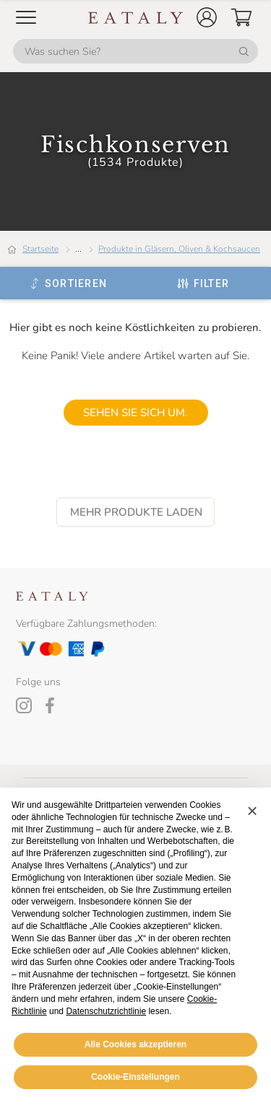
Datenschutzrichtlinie (106, 1011)
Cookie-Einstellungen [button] (135, 1077)
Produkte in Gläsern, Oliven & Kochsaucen (179, 249)
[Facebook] (50, 705)
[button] (207, 17)
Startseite (40, 249)
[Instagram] (24, 705)
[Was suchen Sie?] (135, 51)
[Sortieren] (68, 283)
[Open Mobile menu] (26, 17)
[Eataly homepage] (136, 18)
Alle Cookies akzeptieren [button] (135, 1044)
